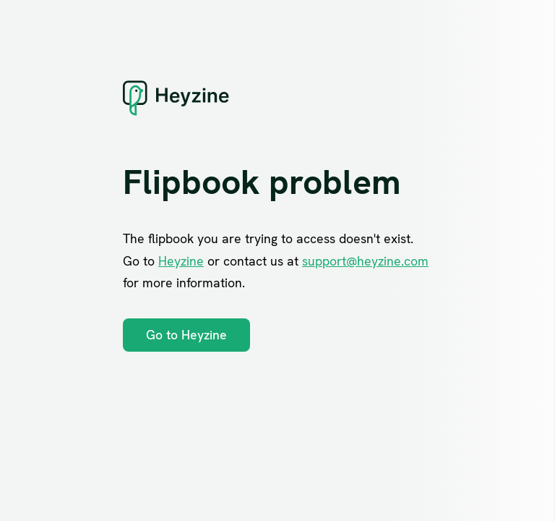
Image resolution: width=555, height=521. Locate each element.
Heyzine (181, 261)
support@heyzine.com (365, 261)
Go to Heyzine (186, 334)
